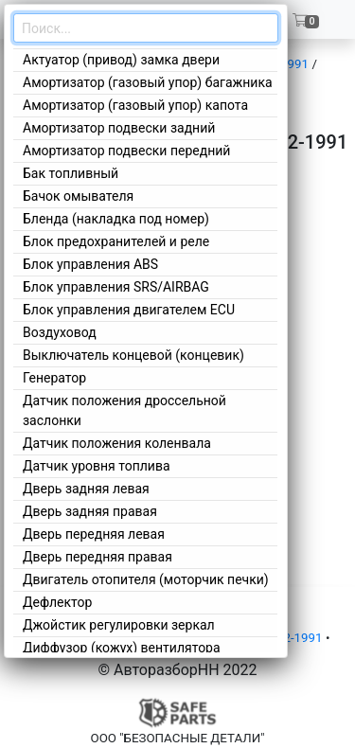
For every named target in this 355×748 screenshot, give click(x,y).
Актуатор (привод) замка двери (121, 59)
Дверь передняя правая (97, 556)
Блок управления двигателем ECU (129, 309)
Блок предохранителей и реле (116, 241)
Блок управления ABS (90, 264)
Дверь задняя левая (86, 488)
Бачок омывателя (78, 196)
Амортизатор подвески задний (119, 127)
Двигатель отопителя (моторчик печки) (146, 579)
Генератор (54, 377)
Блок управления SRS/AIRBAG (116, 286)
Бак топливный (70, 173)
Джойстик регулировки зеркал (119, 624)
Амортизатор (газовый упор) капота (135, 105)
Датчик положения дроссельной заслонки (124, 410)
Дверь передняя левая (94, 534)
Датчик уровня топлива (96, 465)
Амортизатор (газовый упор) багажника (148, 82)
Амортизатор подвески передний (126, 150)
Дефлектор (57, 602)
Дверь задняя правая (90, 511)
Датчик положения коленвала (117, 443)
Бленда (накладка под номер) (116, 218)
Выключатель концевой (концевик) (133, 355)
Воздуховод (60, 332)
